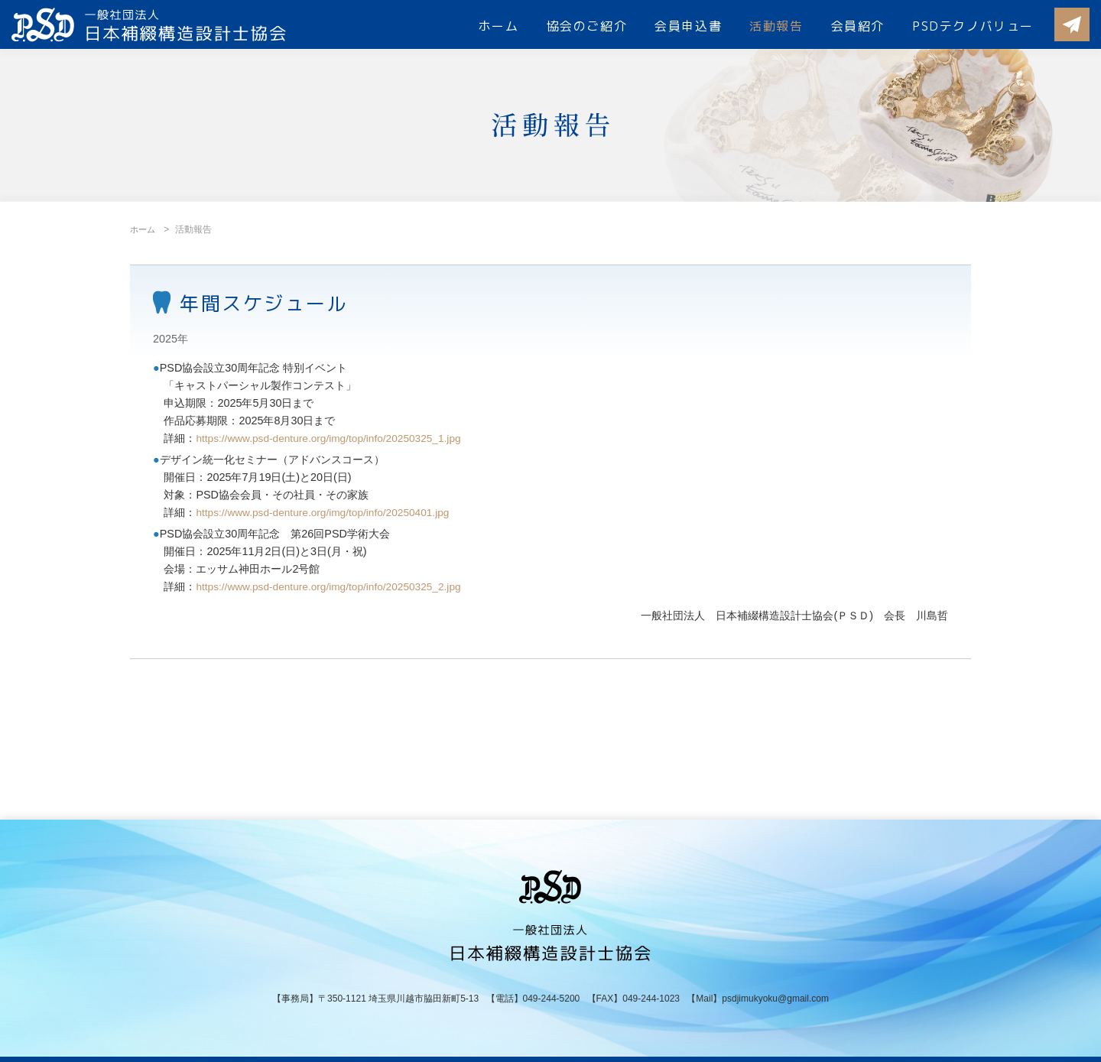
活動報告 (776, 26)
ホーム (499, 26)
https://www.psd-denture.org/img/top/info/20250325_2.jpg (335, 586)
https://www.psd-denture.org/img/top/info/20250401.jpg (329, 512)
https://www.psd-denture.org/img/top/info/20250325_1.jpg (335, 438)
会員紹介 (858, 26)
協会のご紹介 (587, 26)
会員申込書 (688, 26)
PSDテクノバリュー (973, 26)
